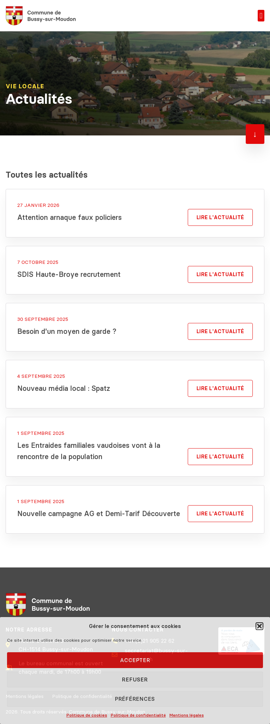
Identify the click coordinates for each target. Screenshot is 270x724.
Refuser (135, 679)
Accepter (135, 660)
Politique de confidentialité (138, 715)
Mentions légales (186, 715)
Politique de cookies (86, 715)
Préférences (135, 699)
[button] (259, 626)
